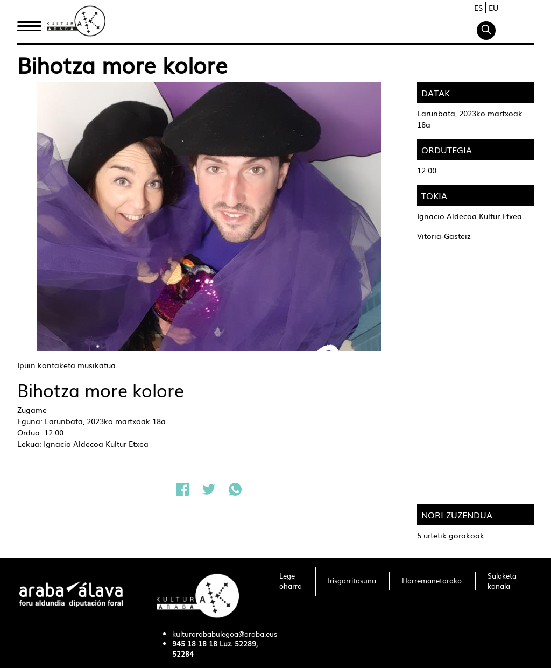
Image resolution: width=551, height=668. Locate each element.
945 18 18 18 (194, 643)
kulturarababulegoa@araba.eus (224, 634)
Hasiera (33, 23)
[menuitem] (290, 581)
